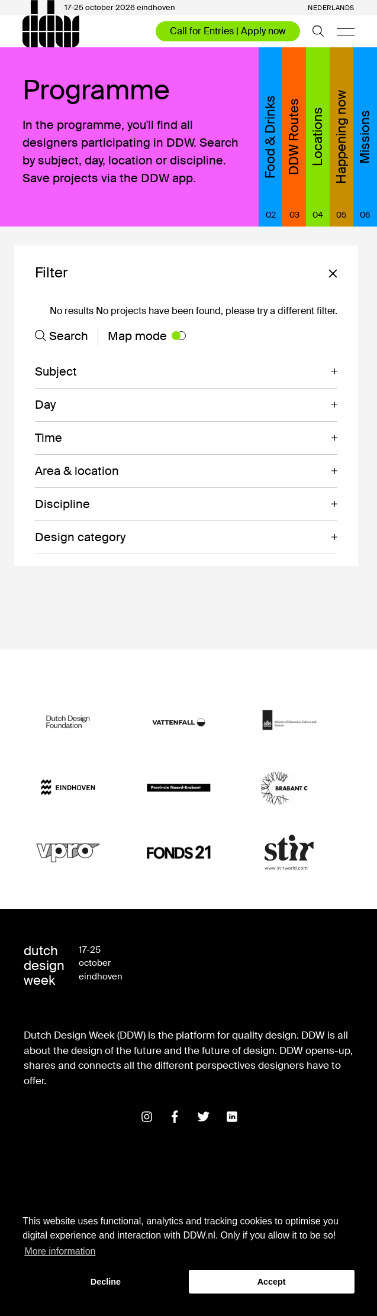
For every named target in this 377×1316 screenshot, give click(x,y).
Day (45, 404)
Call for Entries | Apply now (228, 31)
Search (61, 336)
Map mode (147, 336)
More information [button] (59, 1251)
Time (48, 437)
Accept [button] (271, 1281)
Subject (56, 371)
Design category (80, 537)
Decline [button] (106, 1281)
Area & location (77, 470)
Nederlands (331, 8)
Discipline (62, 504)
